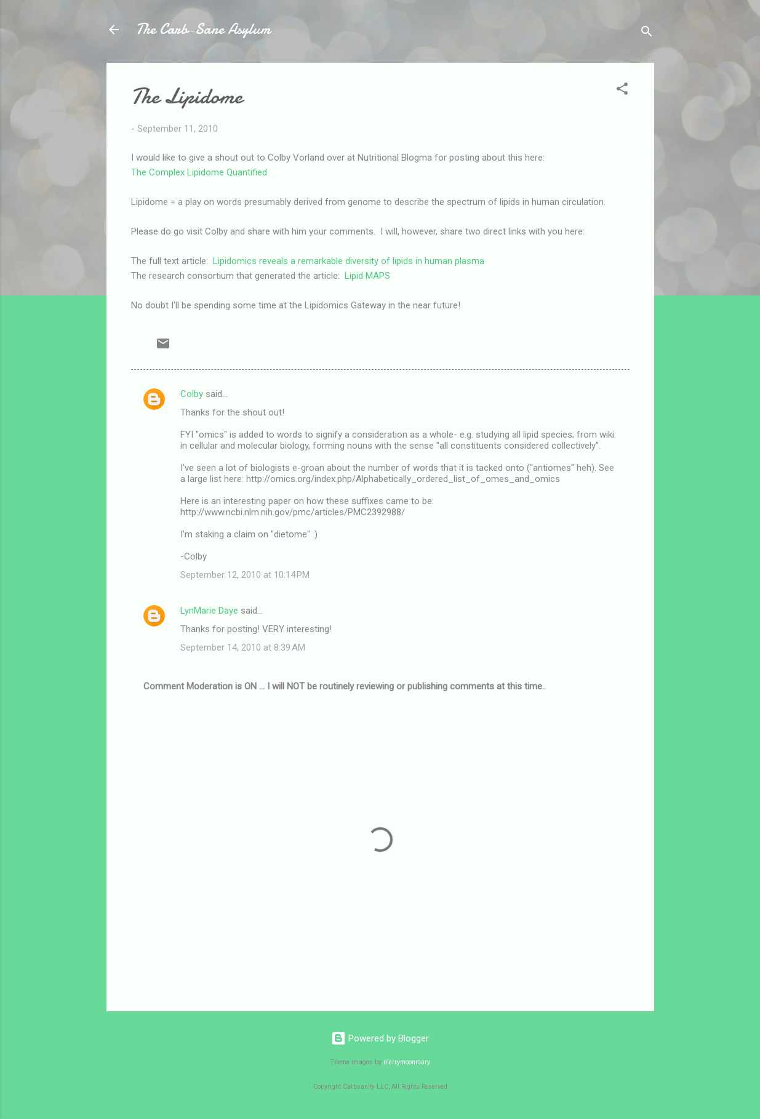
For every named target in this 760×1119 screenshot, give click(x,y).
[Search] (646, 33)
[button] (622, 90)
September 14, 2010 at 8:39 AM (242, 647)
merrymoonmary (406, 1062)
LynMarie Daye (209, 610)
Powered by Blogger (380, 1038)
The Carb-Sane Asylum (203, 29)
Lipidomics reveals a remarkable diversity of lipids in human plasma (348, 261)
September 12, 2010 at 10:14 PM (245, 574)
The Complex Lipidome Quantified (199, 172)
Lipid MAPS (367, 275)
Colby (191, 393)
